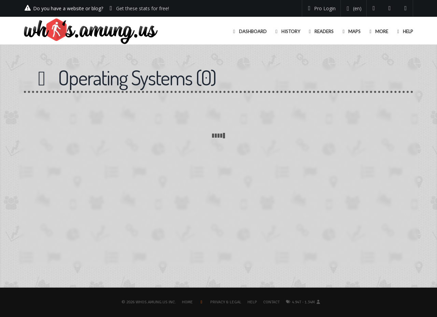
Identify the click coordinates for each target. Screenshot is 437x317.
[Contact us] (405, 8)
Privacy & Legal (225, 302)
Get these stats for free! (142, 8)
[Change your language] (353, 8)
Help (252, 302)
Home (187, 302)
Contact (271, 302)
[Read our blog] (389, 8)
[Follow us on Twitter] (374, 8)
